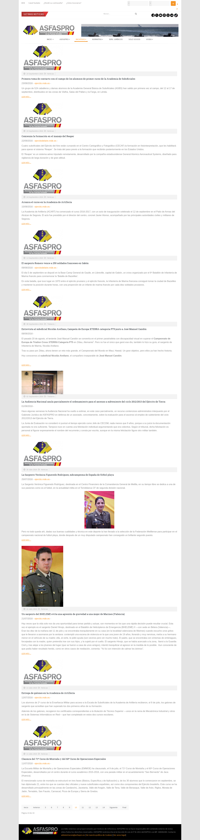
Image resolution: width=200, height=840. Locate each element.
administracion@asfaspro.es (73, 835)
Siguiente (114, 807)
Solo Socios (134, 39)
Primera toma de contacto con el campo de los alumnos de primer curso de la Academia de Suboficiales (78, 78)
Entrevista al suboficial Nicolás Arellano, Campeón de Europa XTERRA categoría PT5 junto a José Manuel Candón (84, 329)
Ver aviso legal (119, 835)
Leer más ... (26, 96)
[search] (120, 14)
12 (90, 807)
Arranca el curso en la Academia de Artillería (47, 202)
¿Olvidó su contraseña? (53, 3)
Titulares (51, 324)
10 (76, 807)
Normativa (97, 39)
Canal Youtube (34, 3)
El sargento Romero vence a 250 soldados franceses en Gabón (55, 263)
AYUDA (149, 39)
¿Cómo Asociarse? (73, 3)
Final (124, 807)
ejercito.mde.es (42, 83)
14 (104, 807)
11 (83, 807)
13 (97, 807)
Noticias (50, 73)
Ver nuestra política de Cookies (99, 835)
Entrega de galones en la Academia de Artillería (48, 693)
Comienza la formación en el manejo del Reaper (48, 136)
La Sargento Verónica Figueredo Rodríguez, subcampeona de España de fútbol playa (68, 474)
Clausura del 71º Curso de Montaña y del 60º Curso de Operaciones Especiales (64, 758)
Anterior (36, 807)
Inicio (50, 39)
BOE (23, 3)
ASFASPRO (65, 39)
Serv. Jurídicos (116, 39)
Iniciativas (81, 39)
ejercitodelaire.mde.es (45, 141)
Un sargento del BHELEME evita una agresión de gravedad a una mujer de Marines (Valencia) (73, 614)
